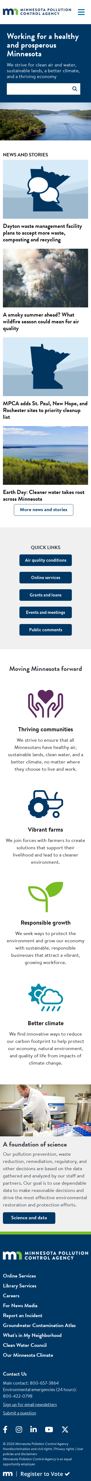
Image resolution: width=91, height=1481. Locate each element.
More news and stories (43, 509)
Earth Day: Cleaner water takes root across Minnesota (43, 495)
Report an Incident (22, 1315)
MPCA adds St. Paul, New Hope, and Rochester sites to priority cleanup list (45, 410)
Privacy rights (64, 1448)
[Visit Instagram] (23, 1430)
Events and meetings (45, 612)
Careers (11, 1295)
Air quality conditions (45, 560)
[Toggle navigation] (81, 12)
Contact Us (15, 1374)
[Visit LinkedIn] (37, 1430)
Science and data (29, 1217)
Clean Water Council (25, 1345)
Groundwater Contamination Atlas (39, 1325)
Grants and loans (45, 595)
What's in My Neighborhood (32, 1335)
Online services (45, 577)
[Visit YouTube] (53, 1430)
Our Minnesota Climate (28, 1355)
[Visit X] (68, 1430)
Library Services (19, 1285)
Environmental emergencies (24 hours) (39, 1390)
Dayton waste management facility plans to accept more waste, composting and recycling (42, 233)
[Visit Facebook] (9, 1430)
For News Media (20, 1305)
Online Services (19, 1275)
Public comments (45, 630)
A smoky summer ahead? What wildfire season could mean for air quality (41, 321)
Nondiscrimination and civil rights (27, 1448)
